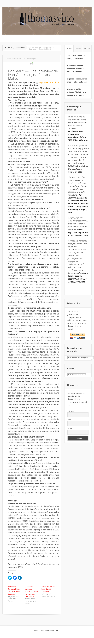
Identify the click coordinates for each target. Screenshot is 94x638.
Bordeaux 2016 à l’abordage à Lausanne (48, 589)
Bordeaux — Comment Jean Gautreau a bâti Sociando (14, 590)
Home (10, 47)
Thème (47, 630)
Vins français (20, 47)
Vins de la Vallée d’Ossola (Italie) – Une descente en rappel (76, 92)
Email (69, 428)
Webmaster (38, 630)
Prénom (70, 411)
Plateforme (55, 630)
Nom (69, 419)
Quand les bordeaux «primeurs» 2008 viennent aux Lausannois (31, 591)
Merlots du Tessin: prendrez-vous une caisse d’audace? (75, 68)
